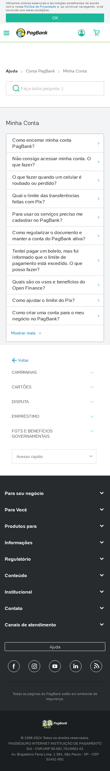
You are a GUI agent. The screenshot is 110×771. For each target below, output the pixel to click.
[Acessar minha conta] (80, 32)
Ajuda (12, 71)
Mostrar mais (23, 333)
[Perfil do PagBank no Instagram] (34, 666)
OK (55, 18)
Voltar (20, 360)
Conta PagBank (40, 71)
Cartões (52, 387)
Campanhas (52, 373)
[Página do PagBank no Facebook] (13, 666)
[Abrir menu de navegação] (6, 33)
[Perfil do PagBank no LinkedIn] (75, 666)
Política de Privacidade (40, 7)
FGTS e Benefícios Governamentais (52, 433)
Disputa (52, 402)
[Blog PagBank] (96, 666)
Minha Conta (75, 71)
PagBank (45, 32)
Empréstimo (52, 417)
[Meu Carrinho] (96, 32)
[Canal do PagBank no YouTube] (54, 666)
